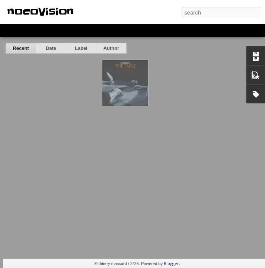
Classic (12, 31)
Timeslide (160, 31)
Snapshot (133, 31)
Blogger (171, 263)
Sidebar (108, 31)
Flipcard (35, 31)
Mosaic (85, 31)
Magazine (61, 31)
